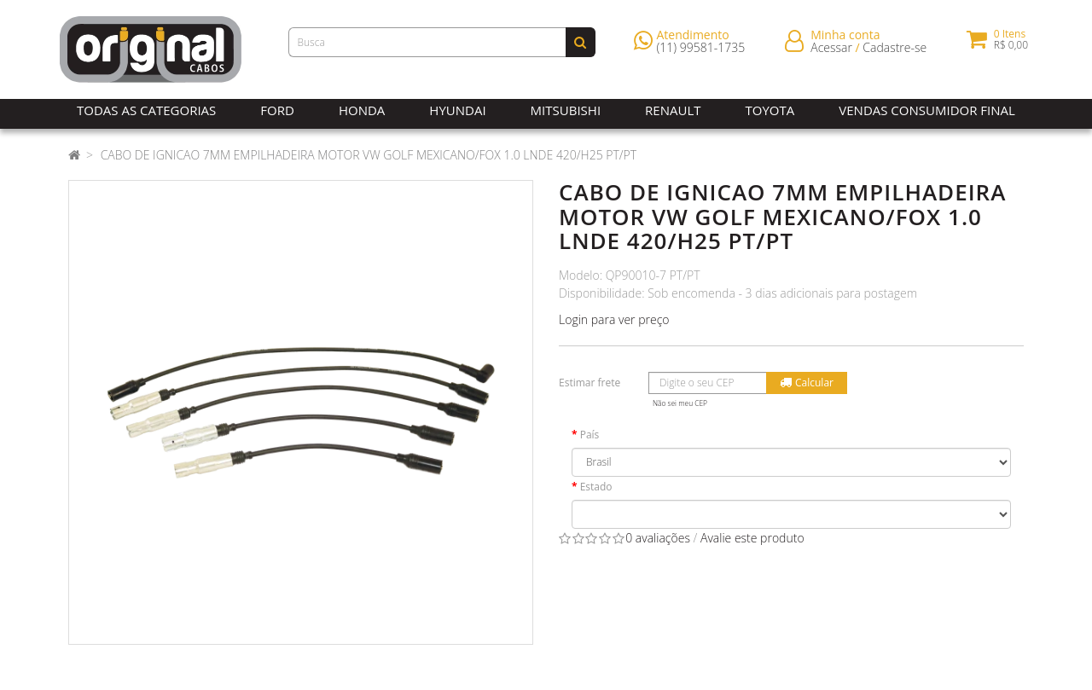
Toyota (770, 110)
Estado (596, 486)
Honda (362, 110)
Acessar (831, 51)
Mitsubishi (566, 110)
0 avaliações (657, 538)
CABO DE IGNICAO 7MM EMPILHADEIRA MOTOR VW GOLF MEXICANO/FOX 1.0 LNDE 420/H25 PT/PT (369, 155)
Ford (277, 110)
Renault (672, 110)
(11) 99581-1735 (701, 51)
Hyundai (457, 110)
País (590, 434)
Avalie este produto (752, 538)
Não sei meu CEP (680, 403)
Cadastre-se (894, 51)
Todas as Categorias (146, 110)
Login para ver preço (614, 319)
